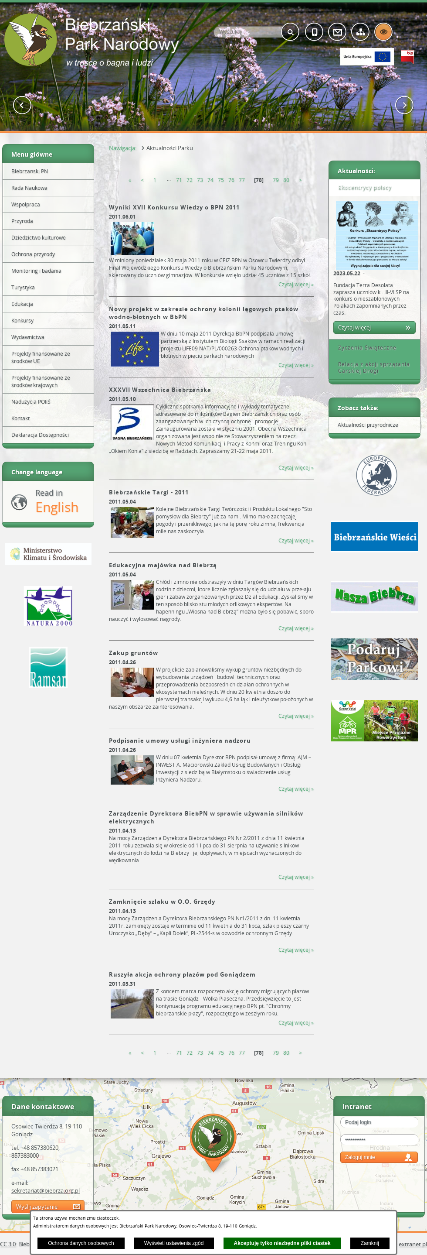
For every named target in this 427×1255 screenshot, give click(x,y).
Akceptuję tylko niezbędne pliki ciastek (282, 1243)
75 (221, 180)
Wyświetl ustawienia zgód (174, 1243)
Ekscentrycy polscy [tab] (361, 187)
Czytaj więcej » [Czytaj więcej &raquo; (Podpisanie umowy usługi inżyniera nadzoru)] (296, 788)
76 (231, 180)
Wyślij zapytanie (37, 1206)
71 (179, 180)
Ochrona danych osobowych (81, 1243)
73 (200, 180)
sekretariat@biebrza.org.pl (45, 1190)
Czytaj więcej (354, 327)
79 (276, 180)
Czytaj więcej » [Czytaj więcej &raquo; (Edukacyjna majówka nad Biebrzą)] (296, 628)
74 (210, 180)
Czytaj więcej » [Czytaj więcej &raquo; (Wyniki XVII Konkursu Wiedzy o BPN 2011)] (296, 284)
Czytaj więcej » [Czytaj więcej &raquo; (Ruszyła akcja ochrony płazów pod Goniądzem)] (296, 1022)
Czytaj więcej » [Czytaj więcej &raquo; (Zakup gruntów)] (296, 716)
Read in (56, 501)
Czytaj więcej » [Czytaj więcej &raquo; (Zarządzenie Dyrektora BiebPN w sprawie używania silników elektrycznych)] (296, 877)
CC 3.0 (8, 1244)
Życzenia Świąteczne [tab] (364, 347)
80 (286, 180)
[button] (22, 105)
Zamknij (370, 1243)
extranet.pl (413, 1244)
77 (242, 180)
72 (189, 180)
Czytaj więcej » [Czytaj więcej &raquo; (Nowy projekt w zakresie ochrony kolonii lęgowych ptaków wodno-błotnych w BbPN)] (296, 365)
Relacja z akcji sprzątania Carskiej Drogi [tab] (371, 367)
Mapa (213, 1144)
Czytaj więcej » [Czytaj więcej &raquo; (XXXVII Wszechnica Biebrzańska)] (296, 467)
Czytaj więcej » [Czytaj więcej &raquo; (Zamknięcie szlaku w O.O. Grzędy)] (296, 949)
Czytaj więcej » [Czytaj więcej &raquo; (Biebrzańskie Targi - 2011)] (296, 540)
